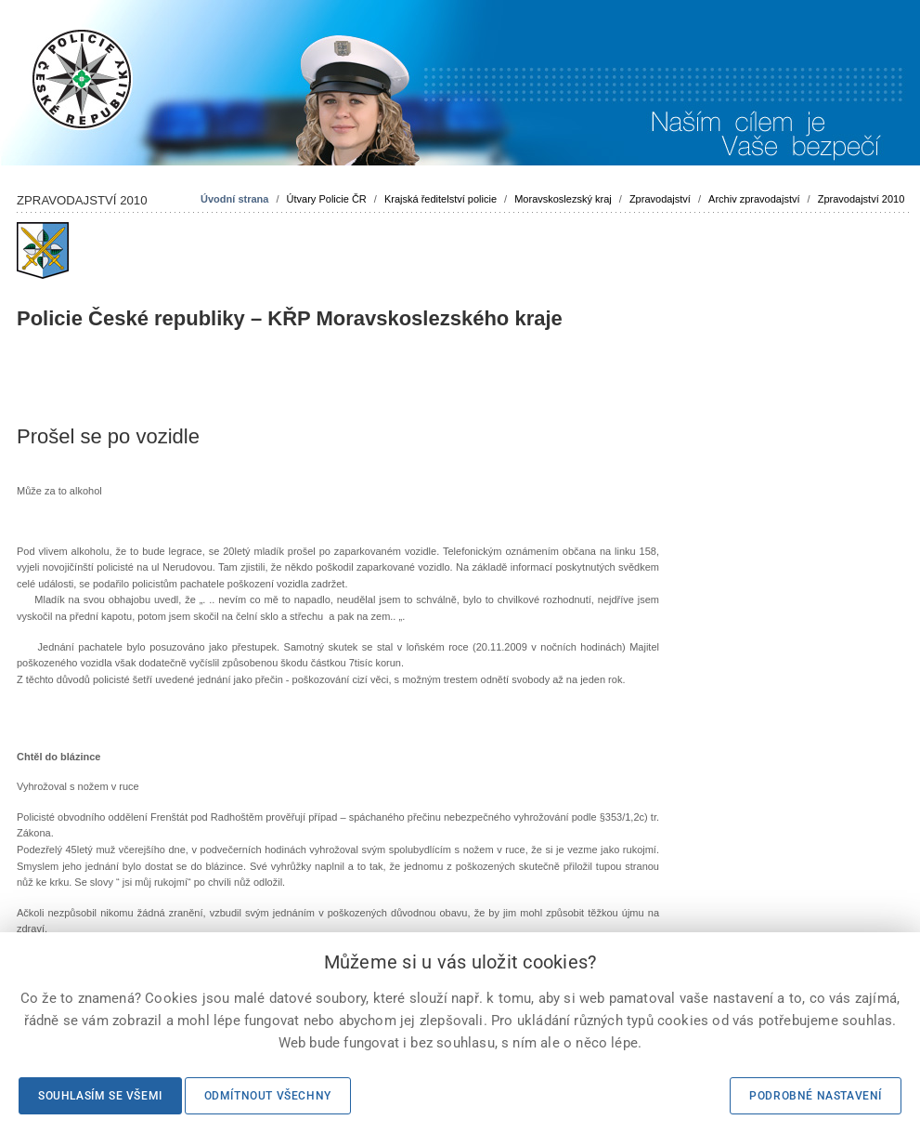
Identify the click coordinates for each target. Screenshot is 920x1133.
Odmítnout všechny (267, 1095)
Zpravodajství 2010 (861, 198)
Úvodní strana (234, 198)
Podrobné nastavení (815, 1095)
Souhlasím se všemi (100, 1095)
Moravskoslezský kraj (563, 198)
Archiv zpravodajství (753, 198)
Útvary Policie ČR (327, 198)
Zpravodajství (660, 198)
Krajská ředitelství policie (440, 198)
